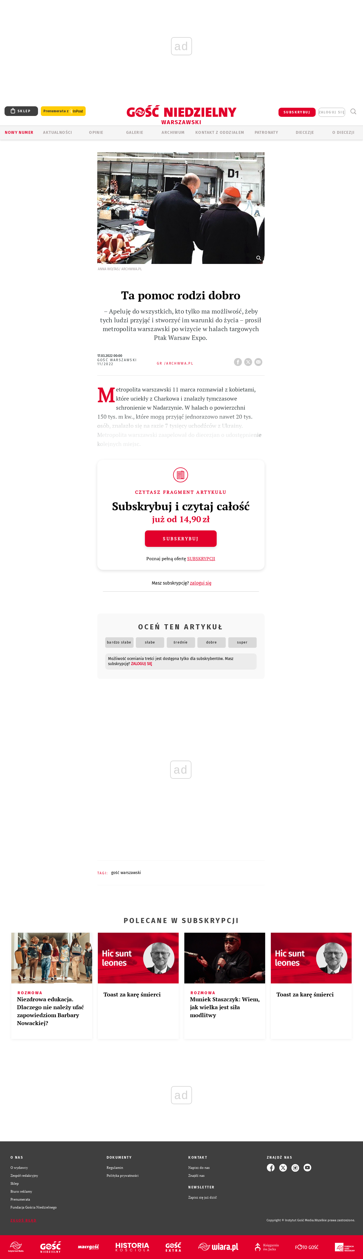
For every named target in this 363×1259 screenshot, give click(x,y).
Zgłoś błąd (23, 1220)
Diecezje (305, 132)
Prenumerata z (63, 111)
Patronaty (266, 132)
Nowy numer (19, 132)
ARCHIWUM (173, 132)
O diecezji (343, 132)
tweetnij (249, 360)
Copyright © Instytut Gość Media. (291, 1220)
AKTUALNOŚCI (57, 132)
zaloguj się (332, 112)
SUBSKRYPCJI (201, 558)
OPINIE (96, 132)
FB (239, 360)
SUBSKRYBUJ (297, 112)
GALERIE (134, 132)
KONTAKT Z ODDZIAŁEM (219, 132)
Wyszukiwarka (353, 111)
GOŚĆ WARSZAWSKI (126, 872)
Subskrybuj (181, 539)
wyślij (259, 360)
